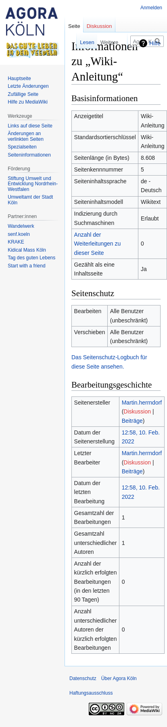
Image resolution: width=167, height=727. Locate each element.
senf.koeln (19, 234)
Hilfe (155, 43)
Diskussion (137, 411)
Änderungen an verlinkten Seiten (26, 136)
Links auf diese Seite (30, 126)
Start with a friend (26, 266)
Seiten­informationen (29, 155)
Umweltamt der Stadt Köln (30, 200)
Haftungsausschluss (91, 693)
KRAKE (16, 242)
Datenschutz (82, 678)
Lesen (70, 42)
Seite (74, 26)
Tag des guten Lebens (31, 258)
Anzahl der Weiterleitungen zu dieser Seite (97, 243)
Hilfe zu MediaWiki (28, 102)
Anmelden (151, 8)
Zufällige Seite (23, 94)
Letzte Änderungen (28, 86)
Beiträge (132, 421)
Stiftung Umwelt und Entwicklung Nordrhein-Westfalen (33, 184)
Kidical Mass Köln (27, 250)
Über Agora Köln (119, 678)
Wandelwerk (21, 226)
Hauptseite (19, 78)
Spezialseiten (22, 147)
